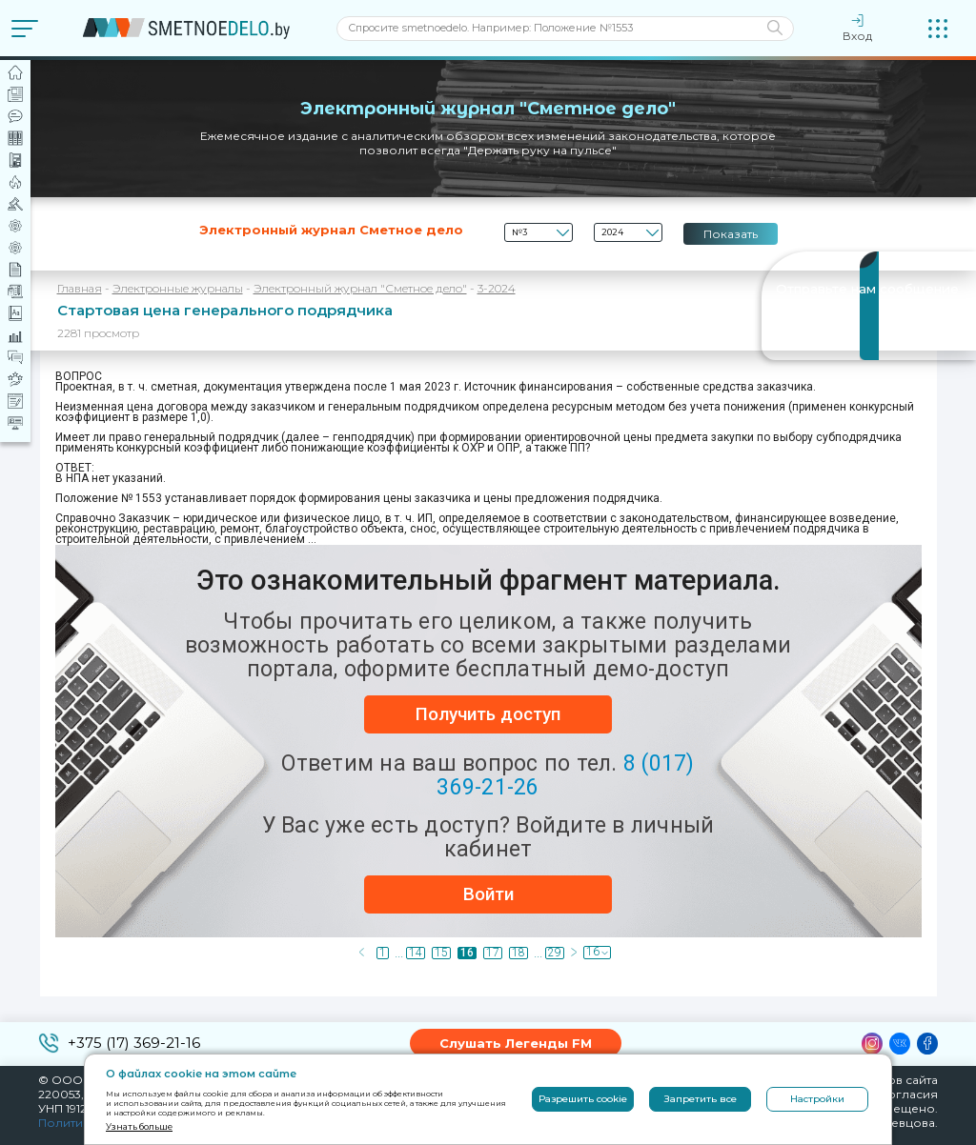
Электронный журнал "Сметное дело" (360, 288)
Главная (79, 288)
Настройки (817, 1099)
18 (518, 953)
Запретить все (700, 1099)
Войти (488, 894)
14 (415, 953)
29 (554, 953)
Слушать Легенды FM (515, 1043)
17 (492, 953)
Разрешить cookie (583, 1099)
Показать (730, 234)
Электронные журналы (177, 288)
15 (441, 953)
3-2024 (497, 288)
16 (467, 953)
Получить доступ (488, 714)
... (398, 953)
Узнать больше (139, 1126)
